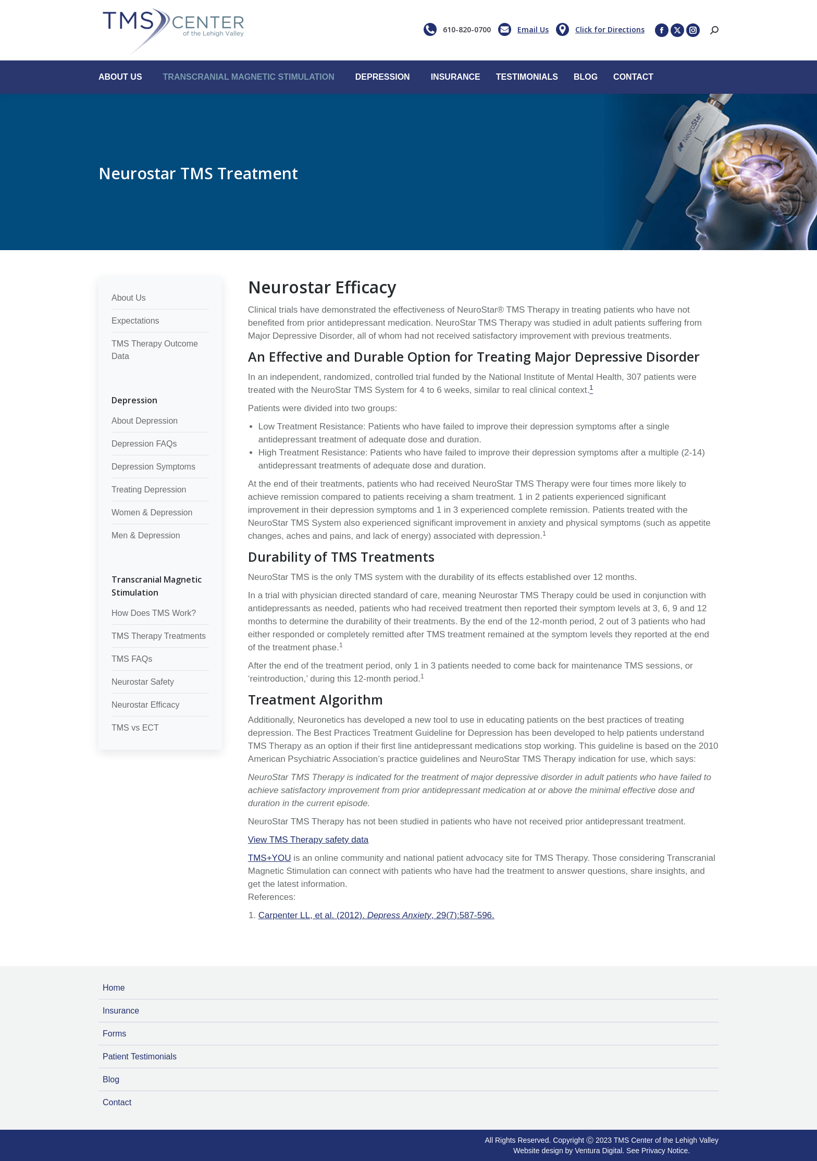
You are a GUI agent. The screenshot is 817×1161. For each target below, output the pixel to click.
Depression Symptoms (153, 466)
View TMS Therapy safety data (308, 840)
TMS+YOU (269, 858)
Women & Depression (152, 512)
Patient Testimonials (140, 1056)
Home (114, 987)
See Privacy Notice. (658, 1150)
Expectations (135, 320)
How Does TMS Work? (154, 613)
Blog (111, 1079)
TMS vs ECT (135, 727)
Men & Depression (146, 535)
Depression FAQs (144, 443)
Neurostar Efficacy (145, 704)
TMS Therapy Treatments (159, 636)
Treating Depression (149, 489)
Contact (117, 1102)
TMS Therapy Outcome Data (155, 350)
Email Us (533, 29)
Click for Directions (610, 29)
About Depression (145, 420)
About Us (129, 297)
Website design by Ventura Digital (567, 1150)
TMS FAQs (132, 658)
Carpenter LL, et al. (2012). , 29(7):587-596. (376, 915)
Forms (114, 1033)
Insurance (121, 1010)
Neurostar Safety (143, 681)
